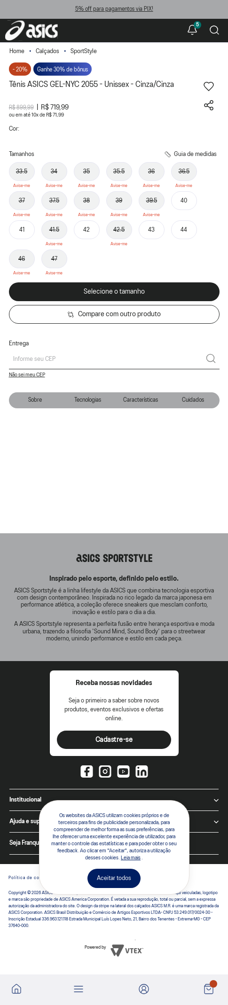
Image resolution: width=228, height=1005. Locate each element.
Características (140, 400)
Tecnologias (87, 400)
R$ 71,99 (55, 115)
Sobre (35, 400)
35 (86, 172)
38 (86, 201)
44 (184, 230)
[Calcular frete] (211, 359)
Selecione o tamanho (114, 291)
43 (151, 230)
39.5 (151, 201)
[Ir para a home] (16, 992)
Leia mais (131, 858)
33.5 (21, 172)
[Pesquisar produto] (214, 31)
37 (22, 201)
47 (54, 259)
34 (54, 172)
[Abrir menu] (78, 990)
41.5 (54, 230)
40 (184, 201)
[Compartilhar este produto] (208, 108)
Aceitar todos (114, 878)
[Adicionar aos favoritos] (208, 89)
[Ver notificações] (192, 30)
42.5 (119, 230)
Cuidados (193, 400)
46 (21, 259)
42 (86, 230)
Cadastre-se (114, 740)
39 (119, 201)
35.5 (119, 172)
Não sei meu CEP (27, 375)
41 (21, 230)
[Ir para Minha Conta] (143, 990)
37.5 (54, 201)
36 (151, 172)
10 (35, 115)
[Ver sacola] (208, 989)
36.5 (184, 172)
